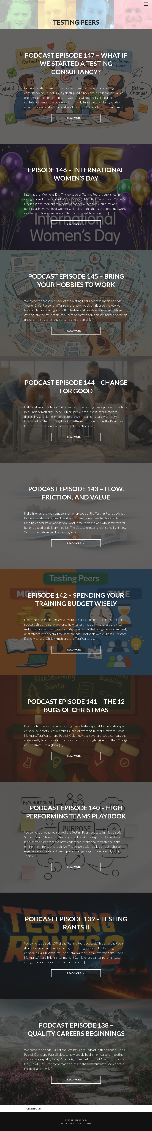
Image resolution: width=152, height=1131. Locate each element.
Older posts (33, 1108)
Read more (84, 119)
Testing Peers (76, 22)
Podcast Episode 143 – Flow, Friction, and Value (76, 492)
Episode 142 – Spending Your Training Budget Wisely (76, 599)
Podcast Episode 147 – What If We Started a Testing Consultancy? (76, 63)
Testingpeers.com (76, 1119)
